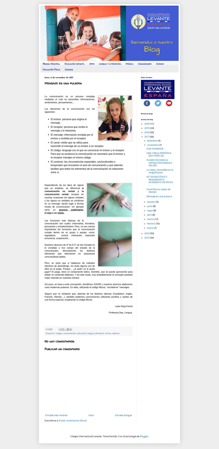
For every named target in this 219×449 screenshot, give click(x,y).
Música (129, 63)
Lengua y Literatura (110, 63)
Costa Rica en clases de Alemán (158, 190)
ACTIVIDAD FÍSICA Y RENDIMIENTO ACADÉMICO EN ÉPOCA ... (160, 180)
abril (149, 214)
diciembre (152, 140)
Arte (91, 63)
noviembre (153, 145)
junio (150, 206)
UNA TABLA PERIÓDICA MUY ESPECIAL (159, 154)
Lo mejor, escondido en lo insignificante (160, 171)
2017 (147, 136)
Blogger (144, 436)
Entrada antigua (123, 415)
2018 (147, 132)
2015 (147, 237)
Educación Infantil (74, 63)
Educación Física (51, 69)
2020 (147, 123)
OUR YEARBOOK (155, 148)
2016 (147, 233)
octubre (151, 201)
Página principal (51, 63)
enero (150, 227)
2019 (147, 128)
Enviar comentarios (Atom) (73, 420)
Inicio (91, 415)
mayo (150, 210)
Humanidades (144, 63)
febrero (151, 223)
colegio (58, 333)
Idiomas (69, 69)
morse (108, 333)
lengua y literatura (95, 333)
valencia (115, 333)
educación (81, 333)
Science (160, 63)
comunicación (69, 333)
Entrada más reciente (56, 415)
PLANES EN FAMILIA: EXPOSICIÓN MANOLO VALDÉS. (159, 163)
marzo (150, 219)
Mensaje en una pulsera (159, 196)
